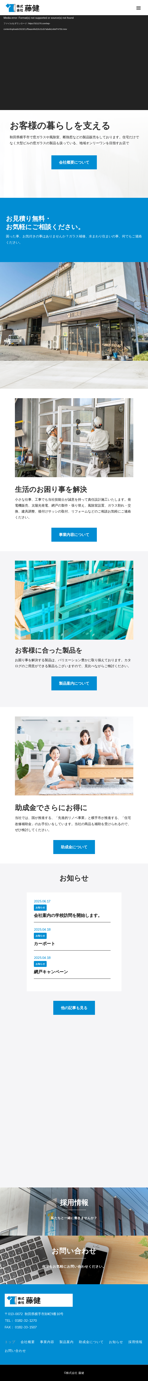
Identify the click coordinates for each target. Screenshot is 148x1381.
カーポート (44, 943)
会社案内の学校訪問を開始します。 (68, 915)
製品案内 (66, 1342)
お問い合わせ (15, 1351)
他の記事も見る (74, 1007)
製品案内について (74, 683)
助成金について (74, 847)
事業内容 (47, 1342)
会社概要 (28, 1342)
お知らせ (40, 907)
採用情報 (135, 1342)
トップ (10, 1342)
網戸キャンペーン (51, 972)
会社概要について (74, 162)
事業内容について (74, 534)
